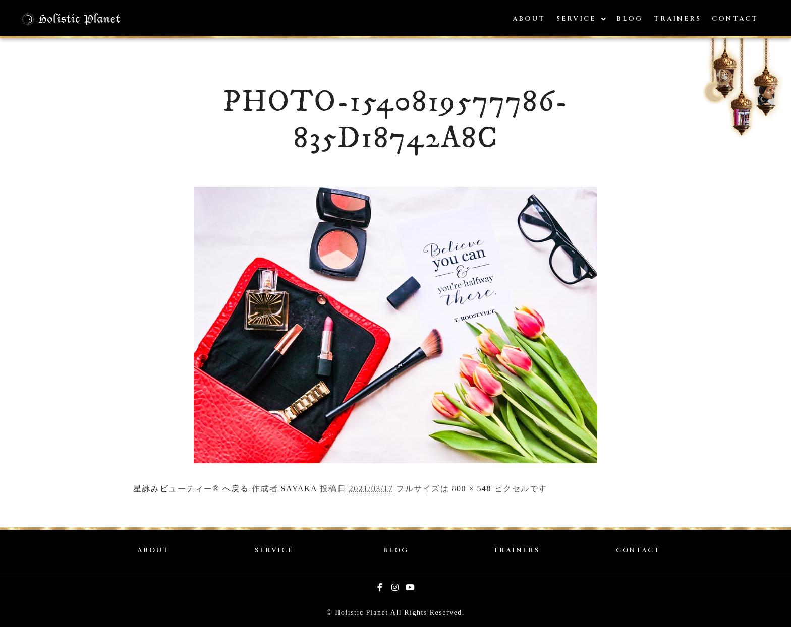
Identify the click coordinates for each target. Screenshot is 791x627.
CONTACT (638, 550)
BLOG (396, 550)
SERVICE (274, 550)
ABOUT (153, 550)
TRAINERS (516, 550)
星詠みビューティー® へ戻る (191, 488)
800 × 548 (472, 488)
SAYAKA (299, 488)
